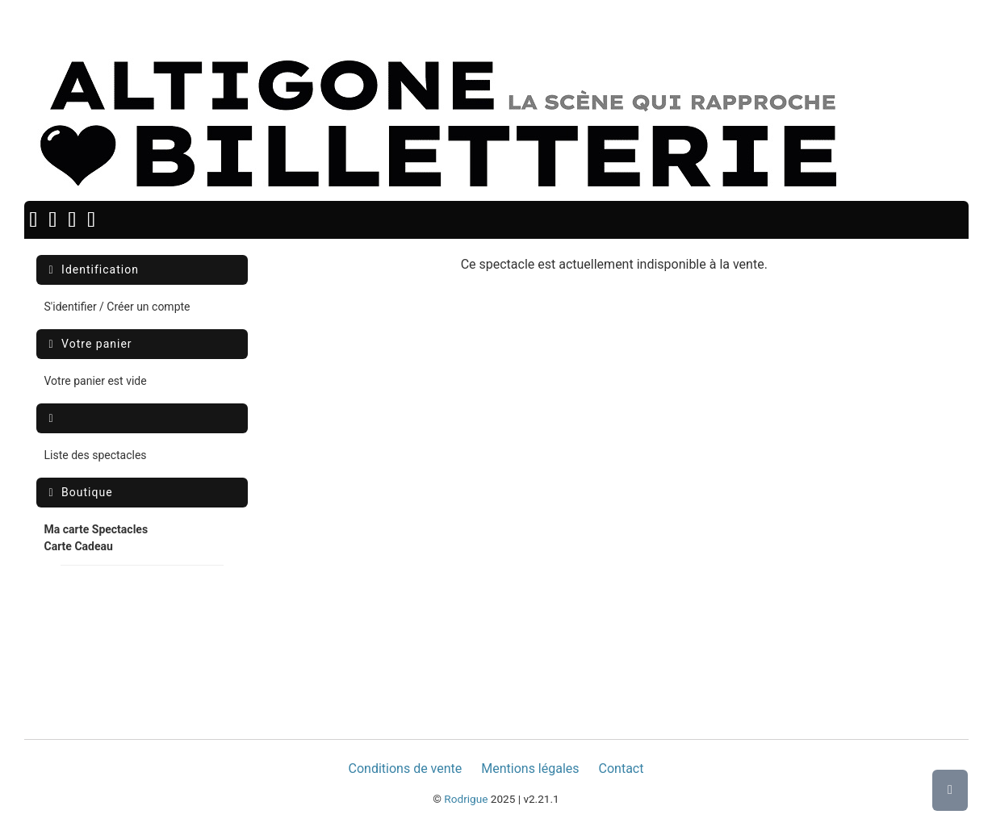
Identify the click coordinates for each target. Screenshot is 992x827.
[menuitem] (96, 538)
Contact (621, 768)
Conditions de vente (406, 768)
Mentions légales (530, 768)
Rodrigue (466, 798)
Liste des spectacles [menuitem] (95, 455)
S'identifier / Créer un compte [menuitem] (117, 306)
